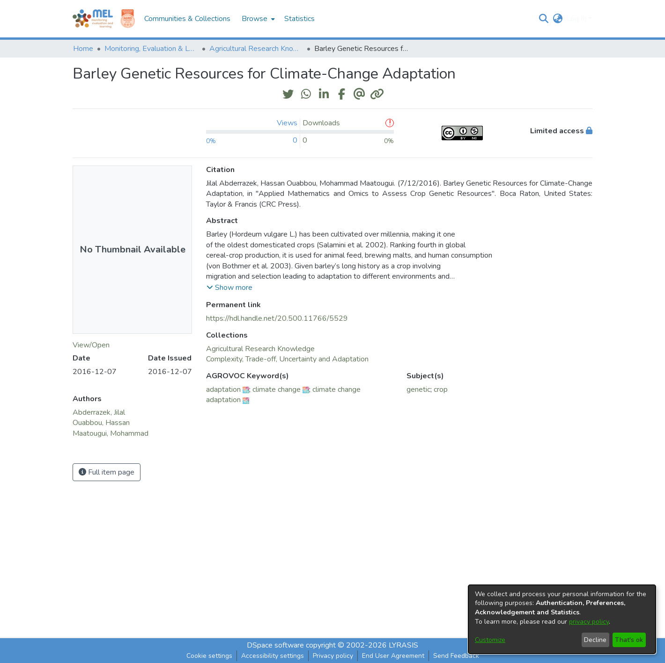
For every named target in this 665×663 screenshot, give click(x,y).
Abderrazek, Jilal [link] (99, 412)
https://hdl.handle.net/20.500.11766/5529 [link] (277, 318)
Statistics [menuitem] (299, 19)
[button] (543, 18)
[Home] (93, 18)
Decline (595, 639)
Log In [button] (577, 19)
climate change (276, 389)
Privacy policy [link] (333, 655)
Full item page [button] (106, 472)
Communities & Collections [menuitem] (187, 19)
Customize (490, 639)
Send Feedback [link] (456, 655)
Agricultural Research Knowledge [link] (256, 48)
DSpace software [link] (275, 645)
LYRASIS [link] (403, 645)
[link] (260, 349)
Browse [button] (254, 19)
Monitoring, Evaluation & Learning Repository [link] (151, 48)
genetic (418, 389)
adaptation (223, 389)
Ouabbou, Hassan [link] (101, 423)
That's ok (629, 639)
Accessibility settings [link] (272, 655)
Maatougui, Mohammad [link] (110, 433)
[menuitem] (257, 18)
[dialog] (562, 619)
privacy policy (589, 621)
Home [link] (83, 48)
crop (441, 389)
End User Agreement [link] (393, 655)
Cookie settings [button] (209, 655)
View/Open (91, 345)
